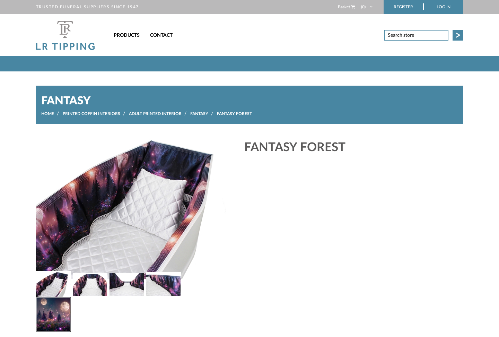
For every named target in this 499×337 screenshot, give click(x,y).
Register (403, 7)
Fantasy (199, 114)
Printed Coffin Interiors (91, 114)
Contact (161, 35)
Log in (443, 7)
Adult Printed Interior (155, 114)
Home (47, 114)
